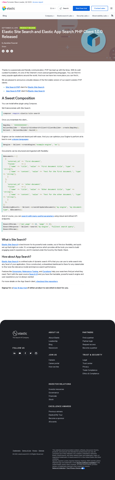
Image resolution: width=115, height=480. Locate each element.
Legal (85, 360)
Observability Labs (99, 16)
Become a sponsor (56, 418)
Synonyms (17, 271)
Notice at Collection (58, 468)
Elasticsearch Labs (64, 16)
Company (49, 16)
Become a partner (90, 348)
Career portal (54, 363)
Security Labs (82, 16)
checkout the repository (47, 281)
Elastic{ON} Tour (55, 415)
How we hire (54, 367)
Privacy (86, 367)
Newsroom (53, 348)
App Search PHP (13, 91)
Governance (54, 392)
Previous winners (56, 411)
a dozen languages (20, 139)
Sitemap (41, 451)
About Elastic (54, 338)
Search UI (33, 274)
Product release (27, 28)
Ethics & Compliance (91, 373)
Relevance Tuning (30, 271)
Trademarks (17, 451)
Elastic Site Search (36, 87)
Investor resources (56, 389)
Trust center (87, 363)
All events (53, 422)
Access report (38, 2)
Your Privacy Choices (74, 468)
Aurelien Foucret (10, 43)
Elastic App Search (36, 91)
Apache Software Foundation (86, 462)
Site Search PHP (13, 87)
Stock (51, 399)
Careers (52, 360)
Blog (5, 16)
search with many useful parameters (38, 216)
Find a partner (88, 338)
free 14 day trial (20, 288)
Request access (89, 344)
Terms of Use (26, 451)
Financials (53, 396)
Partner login (88, 341)
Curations (47, 271)
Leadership (53, 341)
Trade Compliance (90, 370)
